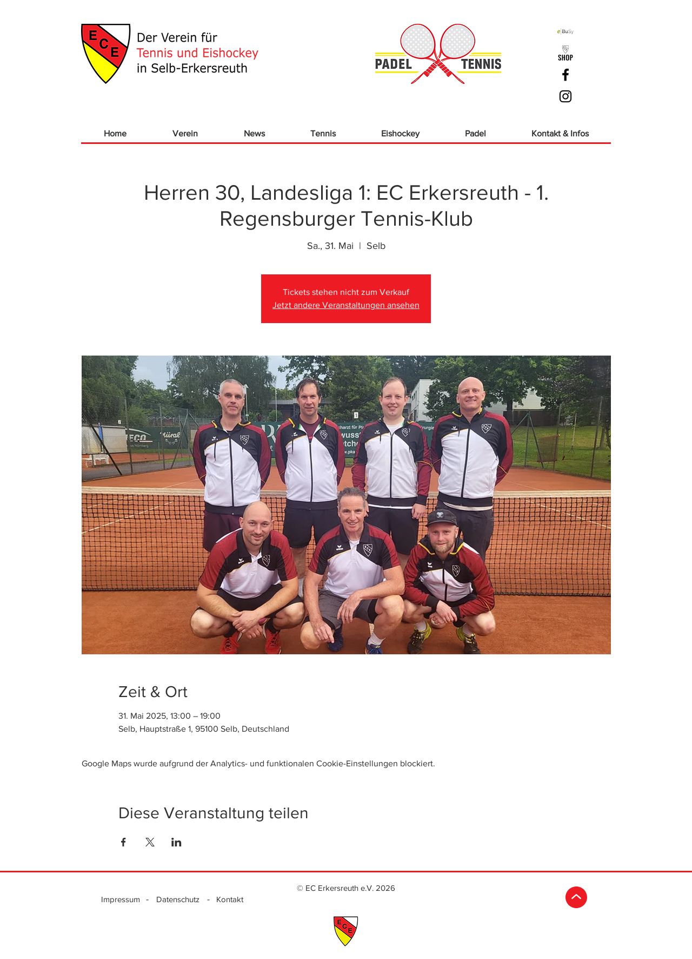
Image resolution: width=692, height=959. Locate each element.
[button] (185, 133)
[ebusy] (565, 31)
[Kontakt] (229, 899)
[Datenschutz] (178, 899)
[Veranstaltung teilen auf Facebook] (123, 842)
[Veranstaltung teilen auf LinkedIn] (176, 842)
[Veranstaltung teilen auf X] (150, 842)
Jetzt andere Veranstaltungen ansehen (346, 305)
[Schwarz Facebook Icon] (565, 75)
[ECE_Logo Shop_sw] (565, 53)
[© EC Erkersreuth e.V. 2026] (346, 887)
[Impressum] (121, 899)
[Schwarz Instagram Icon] (565, 96)
